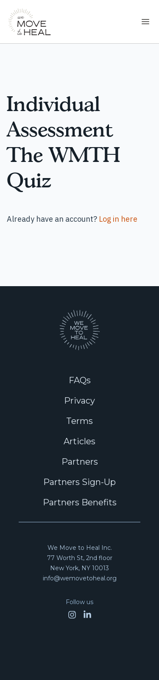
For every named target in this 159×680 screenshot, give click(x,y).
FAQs (80, 380)
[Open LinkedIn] (87, 614)
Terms (79, 421)
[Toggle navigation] (145, 22)
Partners (79, 462)
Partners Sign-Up (79, 482)
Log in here (118, 219)
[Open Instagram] (72, 614)
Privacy (79, 401)
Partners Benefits (80, 502)
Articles (79, 441)
